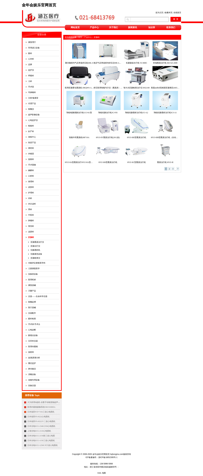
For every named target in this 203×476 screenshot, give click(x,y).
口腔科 (31, 176)
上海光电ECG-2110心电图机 (39, 431)
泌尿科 (31, 232)
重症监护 (32, 363)
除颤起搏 (32, 302)
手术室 (31, 87)
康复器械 (32, 285)
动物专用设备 (34, 380)
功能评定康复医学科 (36, 263)
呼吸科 (31, 76)
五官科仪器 (33, 341)
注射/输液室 (33, 98)
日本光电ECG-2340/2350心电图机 (41, 426)
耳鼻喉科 (32, 92)
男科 (30, 209)
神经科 (31, 148)
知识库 (151, 27)
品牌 (30, 64)
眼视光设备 (33, 335)
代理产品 (32, 103)
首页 (80, 37)
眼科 (30, 53)
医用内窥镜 (33, 346)
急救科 (31, 159)
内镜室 (31, 154)
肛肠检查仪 (35, 258)
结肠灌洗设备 (36, 254)
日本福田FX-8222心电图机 (38, 416)
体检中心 (32, 137)
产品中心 (94, 27)
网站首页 (75, 27)
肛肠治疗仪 (35, 246)
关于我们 (113, 27)
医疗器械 (32, 307)
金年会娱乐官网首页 (39, 5)
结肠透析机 (35, 250)
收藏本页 (168, 12)
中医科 (31, 215)
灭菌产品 (32, 291)
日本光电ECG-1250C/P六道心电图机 (42, 445)
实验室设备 (33, 274)
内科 (30, 198)
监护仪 (31, 70)
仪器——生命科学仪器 (37, 296)
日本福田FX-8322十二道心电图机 (41, 421)
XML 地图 (101, 473)
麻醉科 (31, 170)
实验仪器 (32, 385)
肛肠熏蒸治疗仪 (37, 242)
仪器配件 (32, 313)
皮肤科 (31, 187)
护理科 (31, 193)
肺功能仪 (32, 369)
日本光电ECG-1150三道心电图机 (41, 440)
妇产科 (31, 131)
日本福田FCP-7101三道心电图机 (40, 412)
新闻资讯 (132, 27)
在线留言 (177, 12)
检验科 (31, 126)
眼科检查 (32, 319)
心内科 (31, 59)
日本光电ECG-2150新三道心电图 (41, 436)
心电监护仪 (33, 120)
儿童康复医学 (34, 268)
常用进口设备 (34, 48)
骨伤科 (31, 226)
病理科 (31, 181)
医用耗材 (32, 280)
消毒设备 (32, 374)
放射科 (31, 352)
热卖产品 (32, 142)
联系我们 (170, 27)
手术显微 (32, 165)
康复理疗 (32, 42)
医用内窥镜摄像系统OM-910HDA (41, 407)
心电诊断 (32, 330)
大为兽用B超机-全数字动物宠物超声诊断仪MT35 (48, 402)
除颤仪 (31, 109)
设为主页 (159, 12)
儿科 (30, 81)
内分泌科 (32, 204)
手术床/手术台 (34, 324)
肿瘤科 (31, 220)
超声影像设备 (34, 115)
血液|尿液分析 (34, 358)
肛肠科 (31, 237)
